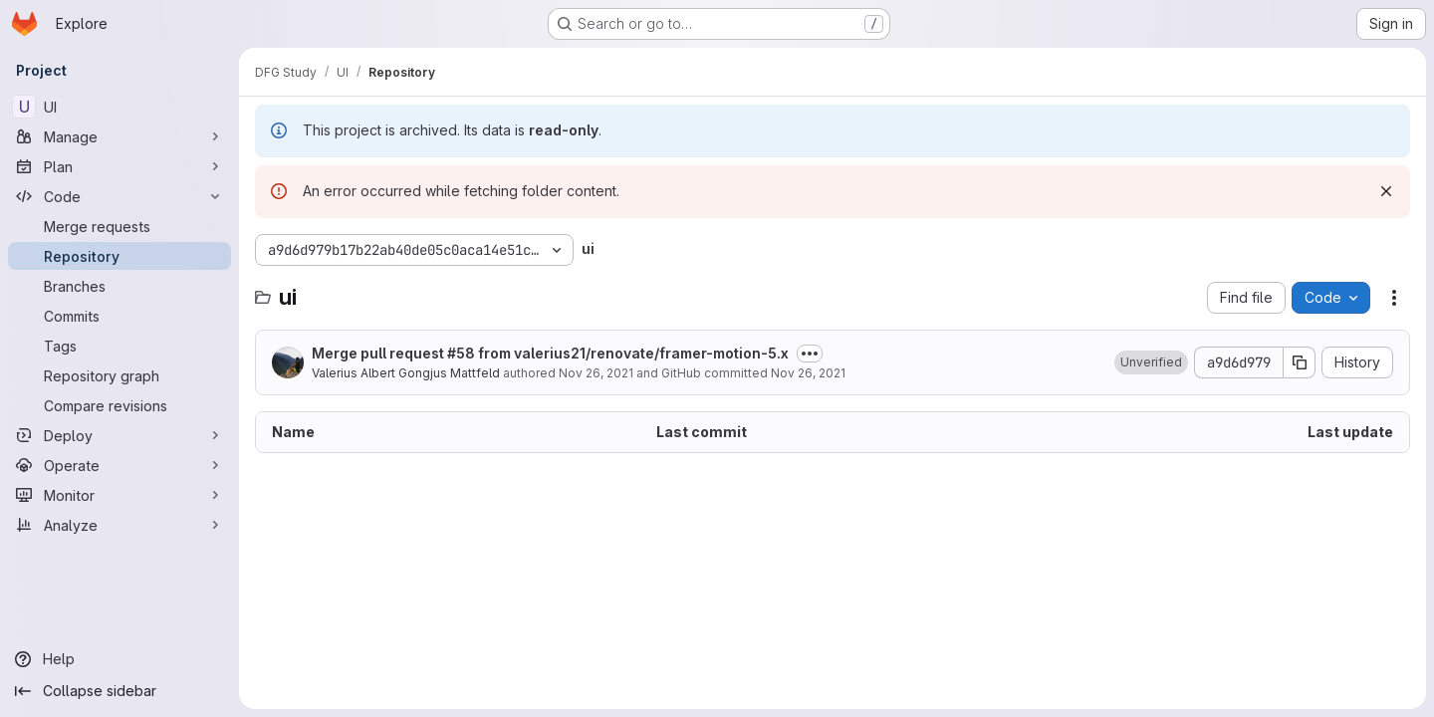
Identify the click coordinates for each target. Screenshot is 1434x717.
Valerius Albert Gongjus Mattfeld (406, 372)
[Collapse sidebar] (119, 691)
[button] (1151, 362)
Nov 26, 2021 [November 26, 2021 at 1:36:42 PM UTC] (596, 372)
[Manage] (119, 136)
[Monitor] (119, 495)
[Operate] (119, 465)
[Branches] (119, 286)
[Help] (119, 659)
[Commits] (119, 316)
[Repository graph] (119, 375)
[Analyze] (119, 525)
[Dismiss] (1386, 191)
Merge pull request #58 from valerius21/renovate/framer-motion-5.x (550, 353)
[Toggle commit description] (810, 353)
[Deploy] (119, 435)
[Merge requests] (119, 226)
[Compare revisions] (119, 405)
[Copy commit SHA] (1299, 362)
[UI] (119, 106)
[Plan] (119, 166)
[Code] (119, 196)
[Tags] (119, 345)
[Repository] (119, 256)
